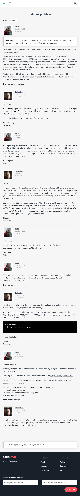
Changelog (64, 466)
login (16, 445)
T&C (43, 462)
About (44, 466)
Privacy (44, 458)
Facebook (64, 458)
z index (13, 20)
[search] (52, 3)
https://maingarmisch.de (23, 49)
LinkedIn (45, 470)
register (24, 445)
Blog (61, 470)
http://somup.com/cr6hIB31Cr (16, 114)
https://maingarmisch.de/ (61, 376)
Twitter (63, 462)
